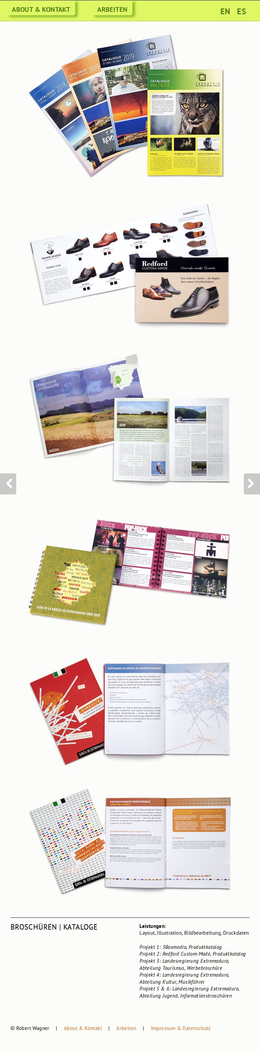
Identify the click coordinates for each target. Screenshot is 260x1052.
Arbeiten (126, 1028)
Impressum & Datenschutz (181, 1028)
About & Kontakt (83, 1028)
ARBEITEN (112, 9)
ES (241, 11)
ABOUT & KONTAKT (41, 9)
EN (225, 11)
